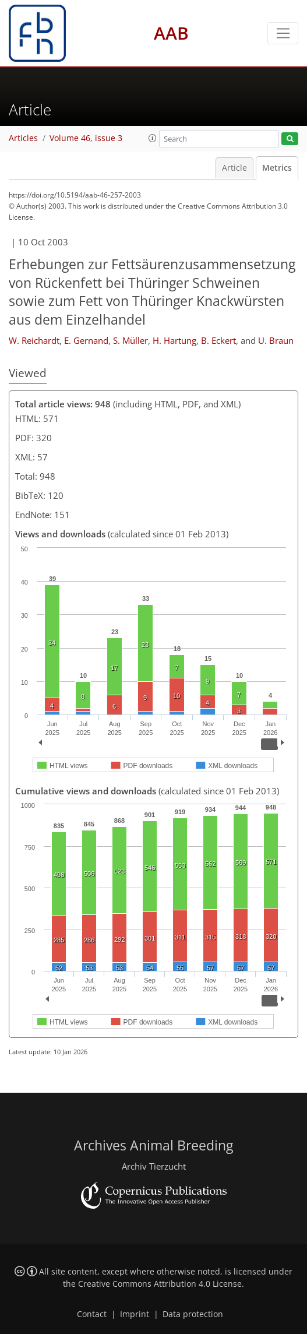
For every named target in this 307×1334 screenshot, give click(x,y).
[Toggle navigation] (282, 33)
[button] (153, 138)
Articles (23, 138)
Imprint (134, 1314)
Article (234, 168)
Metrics (277, 168)
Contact (92, 1314)
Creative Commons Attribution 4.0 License (160, 1284)
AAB (171, 33)
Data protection (193, 1314)
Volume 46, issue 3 (86, 138)
